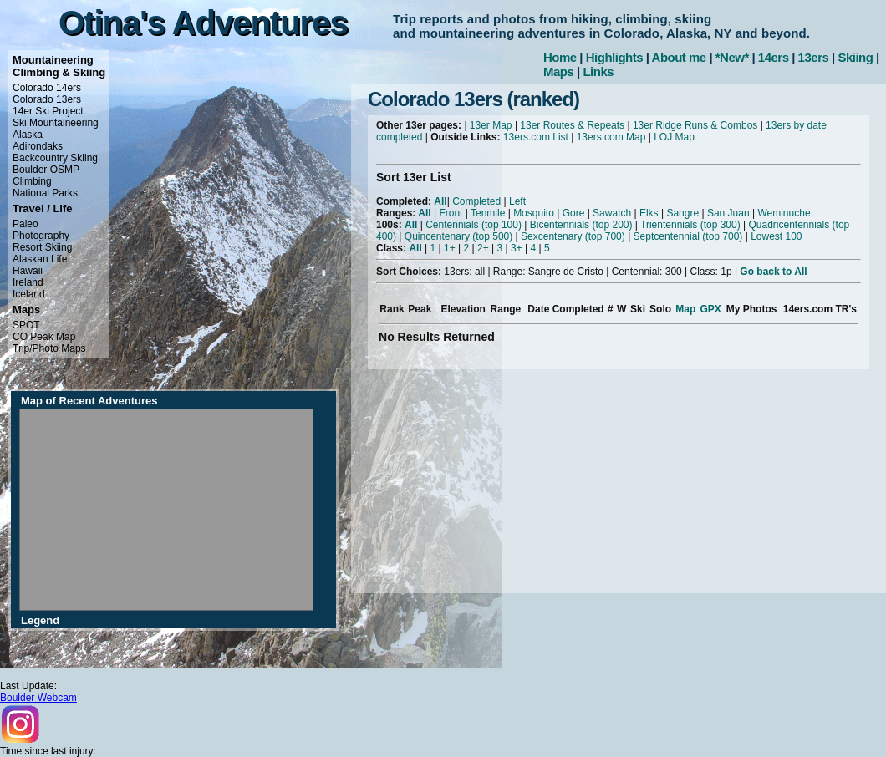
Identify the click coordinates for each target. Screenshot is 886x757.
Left (517, 201)
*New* (732, 57)
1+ (450, 248)
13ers (813, 57)
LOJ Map (674, 137)
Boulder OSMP (46, 169)
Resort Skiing (42, 247)
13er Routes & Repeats (572, 125)
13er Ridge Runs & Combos (695, 125)
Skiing (855, 57)
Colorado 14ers (47, 88)
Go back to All (773, 271)
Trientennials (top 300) (690, 225)
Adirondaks (38, 146)
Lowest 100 (776, 236)
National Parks (45, 193)
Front (450, 213)
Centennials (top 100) (473, 225)
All (440, 201)
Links (598, 71)
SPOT (26, 325)
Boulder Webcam (38, 698)
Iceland (29, 294)
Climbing (32, 181)
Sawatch (612, 213)
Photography (41, 235)
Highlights (614, 57)
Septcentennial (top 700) (688, 236)
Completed (476, 201)
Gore (574, 213)
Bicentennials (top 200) (581, 225)
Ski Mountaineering (56, 123)
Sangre (682, 213)
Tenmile (488, 213)
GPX (710, 309)
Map (685, 309)
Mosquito (533, 213)
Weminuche (783, 213)
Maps (558, 71)
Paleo (25, 224)
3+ (516, 248)
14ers (773, 57)
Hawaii (28, 271)
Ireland (28, 282)
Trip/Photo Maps (49, 348)
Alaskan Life (40, 259)
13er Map (491, 125)
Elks (649, 213)
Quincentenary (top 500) (458, 236)
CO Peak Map (44, 337)
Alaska (28, 134)
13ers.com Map (611, 137)
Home (560, 57)
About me (679, 57)
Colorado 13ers (47, 99)
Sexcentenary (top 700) (573, 236)
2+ (483, 248)
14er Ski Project (48, 111)
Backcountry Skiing (55, 158)
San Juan (728, 213)
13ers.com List (535, 137)
